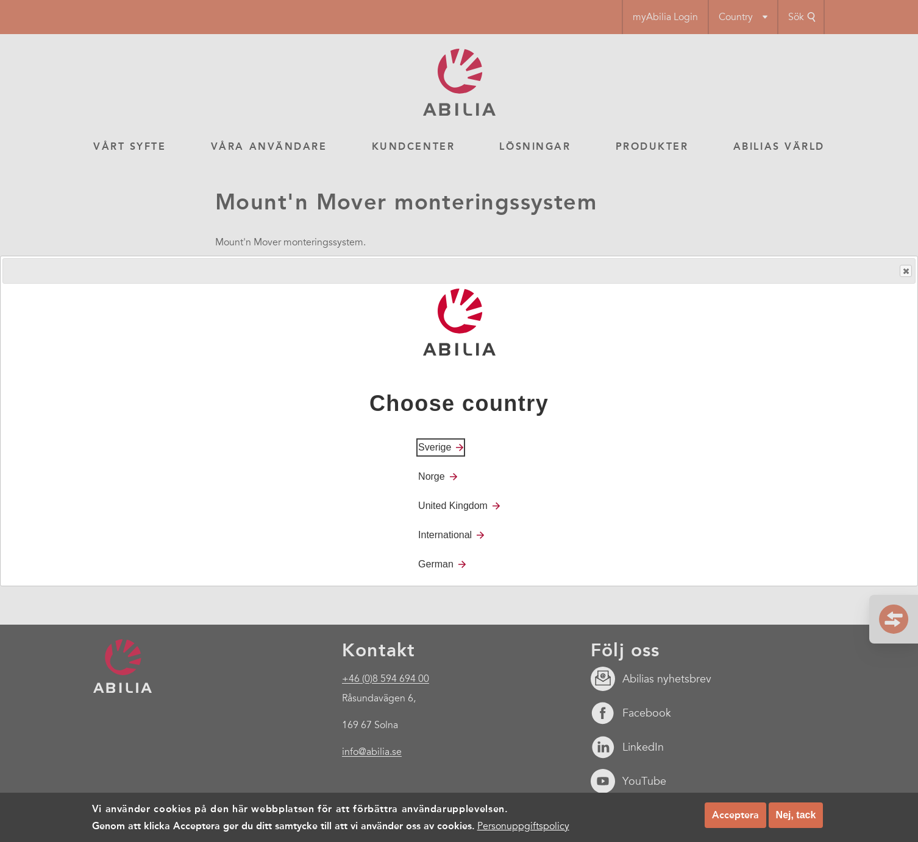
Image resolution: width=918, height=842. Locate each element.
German (436, 564)
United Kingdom (453, 505)
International (445, 535)
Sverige (434, 447)
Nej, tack (796, 815)
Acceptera (735, 815)
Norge (431, 476)
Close (905, 271)
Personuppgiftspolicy (523, 826)
